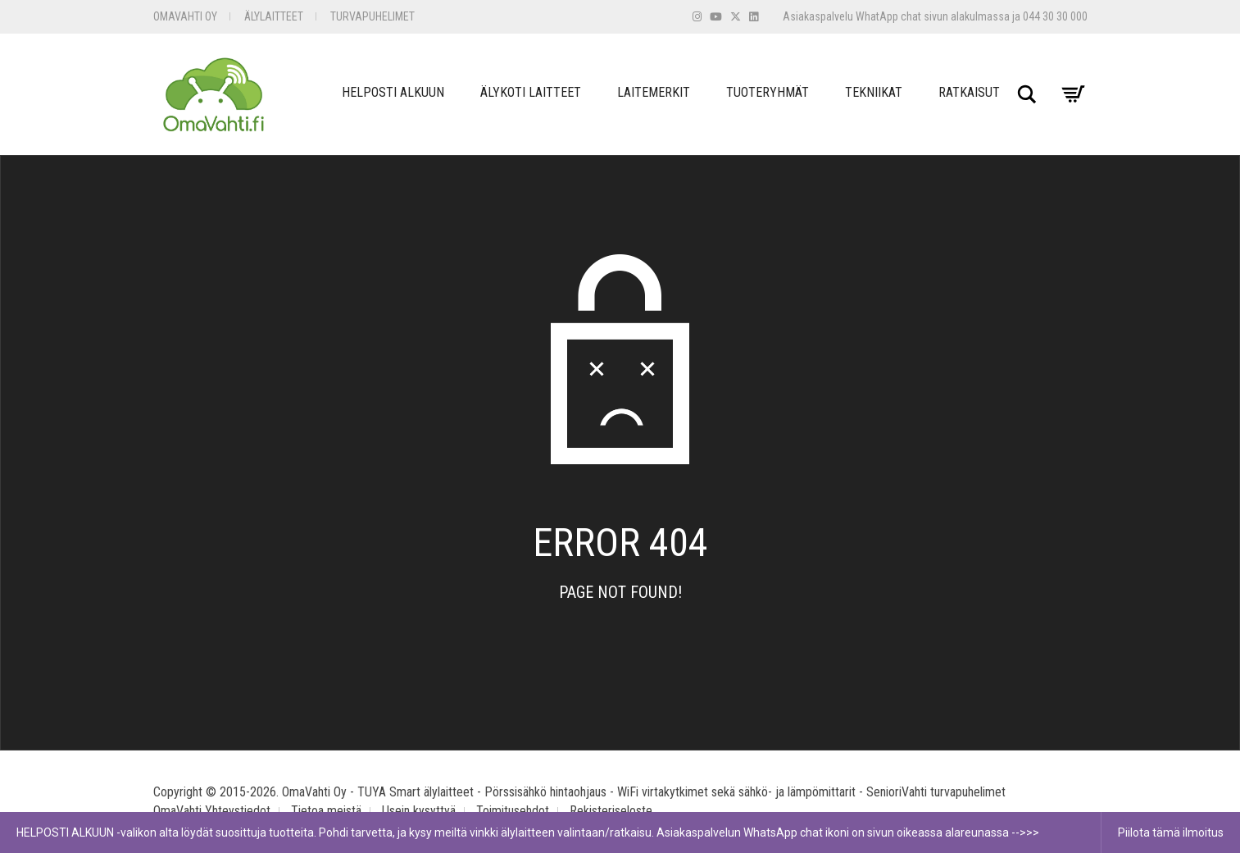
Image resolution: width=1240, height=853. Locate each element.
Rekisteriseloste (611, 811)
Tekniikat (873, 92)
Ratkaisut (969, 92)
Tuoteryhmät (767, 92)
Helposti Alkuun (393, 92)
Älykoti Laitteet (530, 92)
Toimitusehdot (512, 811)
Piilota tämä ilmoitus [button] (1171, 832)
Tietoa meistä (326, 811)
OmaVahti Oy (185, 16)
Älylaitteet (273, 16)
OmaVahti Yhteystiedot (211, 811)
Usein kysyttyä (419, 811)
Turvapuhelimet (372, 16)
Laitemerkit (653, 92)
